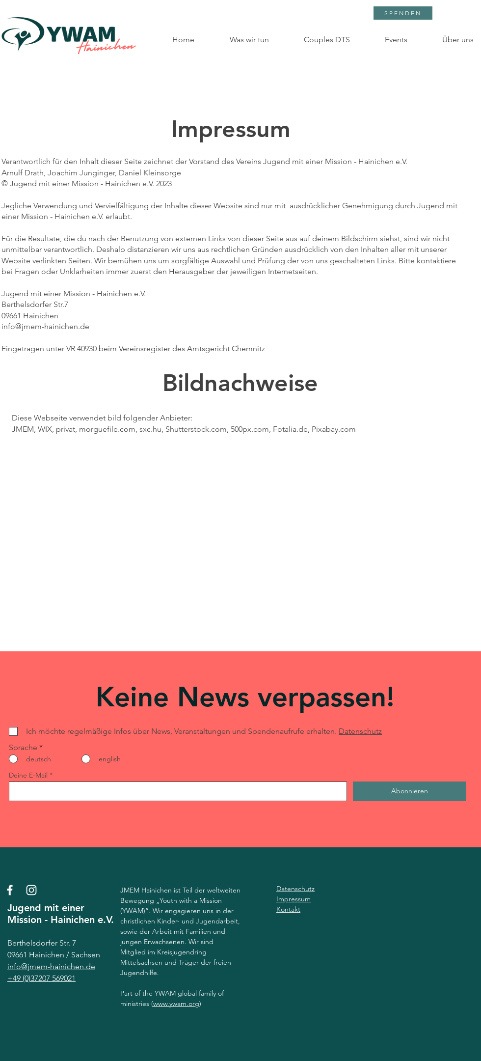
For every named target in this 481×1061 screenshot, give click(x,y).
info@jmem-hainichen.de (45, 326)
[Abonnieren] (409, 791)
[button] (239, 40)
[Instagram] (31, 890)
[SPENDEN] (403, 13)
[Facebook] (10, 890)
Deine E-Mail (28, 775)
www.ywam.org (176, 1003)
